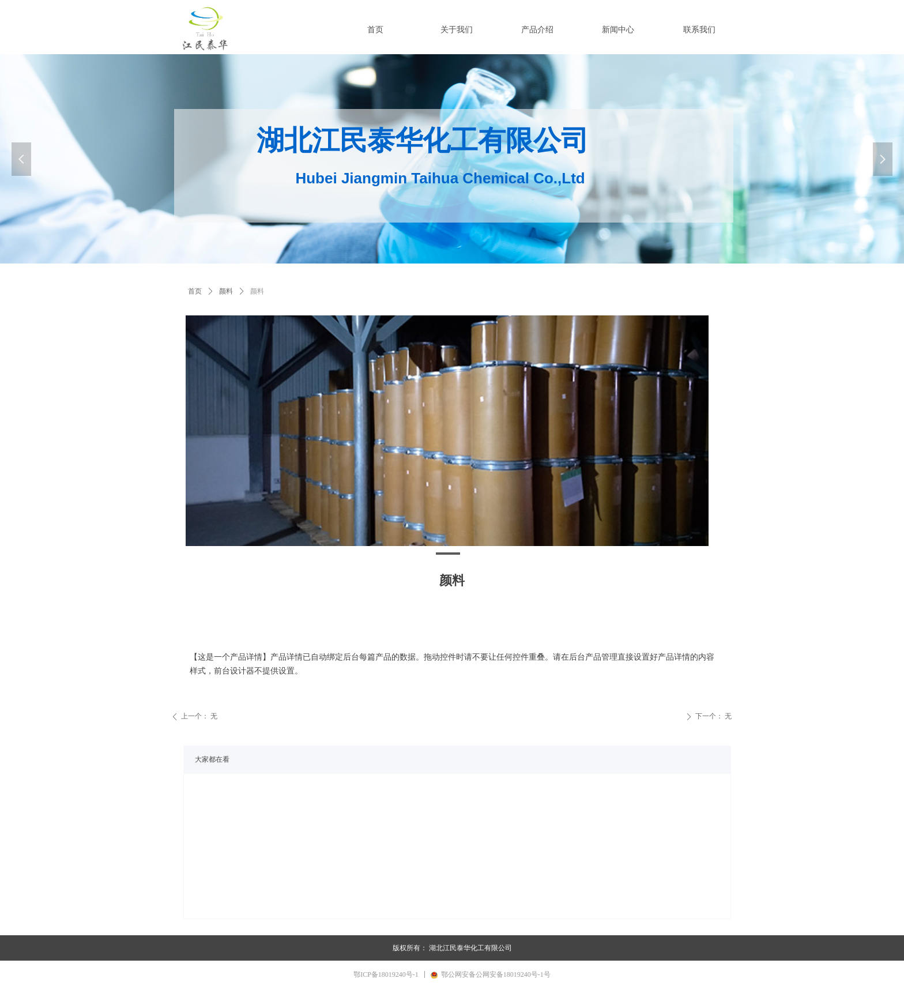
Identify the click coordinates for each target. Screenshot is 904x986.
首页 (195, 291)
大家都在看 (212, 759)
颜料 (226, 291)
